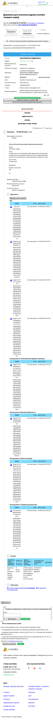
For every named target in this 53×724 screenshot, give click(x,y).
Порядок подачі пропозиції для (21, 588)
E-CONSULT (6, 693)
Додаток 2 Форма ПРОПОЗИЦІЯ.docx (17, 243)
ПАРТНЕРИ (31, 707)
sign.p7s (17, 206)
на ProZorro (32, 23)
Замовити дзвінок (42, 4)
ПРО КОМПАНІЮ (33, 700)
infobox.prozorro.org (16, 641)
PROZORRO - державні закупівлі (13, 687)
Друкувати (6, 602)
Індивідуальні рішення (11, 703)
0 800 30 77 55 (41, 2)
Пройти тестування (9, 644)
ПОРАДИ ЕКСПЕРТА (9, 707)
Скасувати (12, 619)
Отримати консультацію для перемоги (27, 98)
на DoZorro (40, 23)
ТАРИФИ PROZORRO (9, 710)
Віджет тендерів (8, 696)
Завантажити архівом (17, 198)
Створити (25, 619)
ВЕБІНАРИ (31, 703)
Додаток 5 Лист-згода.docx (17, 281)
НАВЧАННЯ (31, 693)
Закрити (20, 644)
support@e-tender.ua (8, 675)
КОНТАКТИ (6, 700)
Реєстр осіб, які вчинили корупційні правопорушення (27, 102)
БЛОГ (30, 696)
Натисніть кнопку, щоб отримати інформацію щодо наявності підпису (27, 41)
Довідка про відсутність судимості (27, 100)
